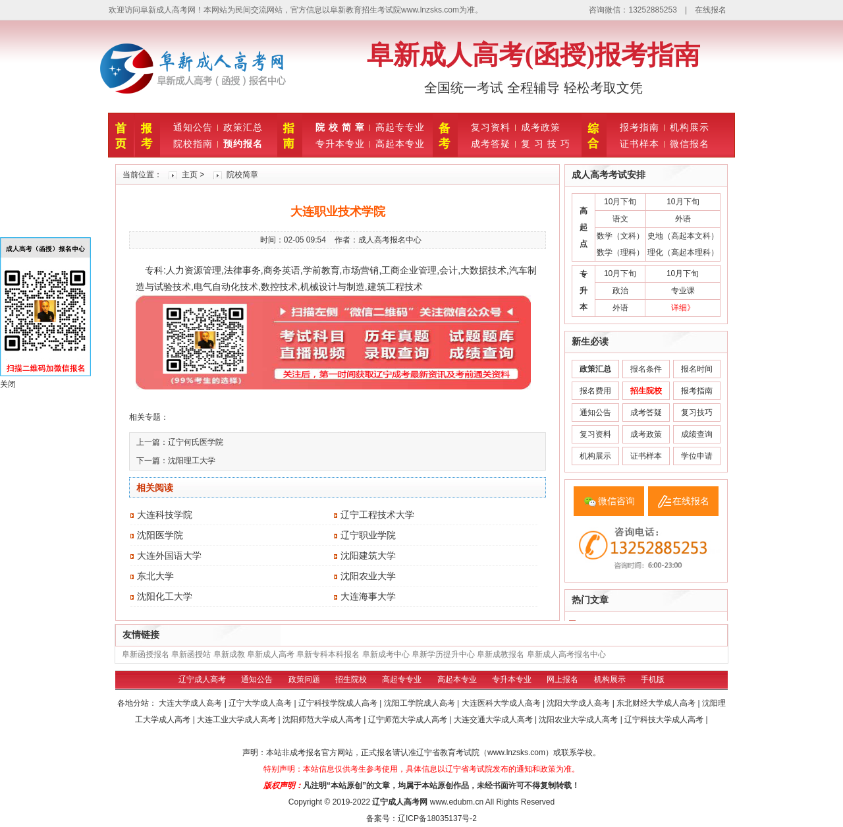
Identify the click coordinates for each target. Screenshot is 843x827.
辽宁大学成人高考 (261, 703)
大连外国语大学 (169, 555)
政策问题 (304, 679)
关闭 (8, 384)
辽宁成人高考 (202, 679)
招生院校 (351, 679)
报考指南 (639, 127)
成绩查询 (697, 434)
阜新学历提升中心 (443, 654)
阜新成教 (229, 654)
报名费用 (595, 390)
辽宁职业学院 (368, 535)
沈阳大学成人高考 (579, 703)
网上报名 (562, 679)
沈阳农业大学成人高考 (579, 719)
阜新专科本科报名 (328, 654)
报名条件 (646, 369)
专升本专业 (340, 143)
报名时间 (697, 369)
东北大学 (155, 576)
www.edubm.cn (456, 802)
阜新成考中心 (386, 654)
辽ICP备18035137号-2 (437, 818)
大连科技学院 (164, 514)
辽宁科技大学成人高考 (664, 719)
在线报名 (710, 9)
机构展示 (689, 127)
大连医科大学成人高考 (502, 703)
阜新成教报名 (500, 654)
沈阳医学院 (160, 535)
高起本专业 (400, 143)
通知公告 (193, 127)
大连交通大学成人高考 (494, 719)
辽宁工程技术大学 (377, 514)
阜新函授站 (191, 654)
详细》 (683, 307)
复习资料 (490, 127)
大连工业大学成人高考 (237, 719)
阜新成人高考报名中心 (566, 654)
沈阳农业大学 (368, 576)
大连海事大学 (368, 596)
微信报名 (689, 143)
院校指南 (193, 143)
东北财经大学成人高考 (656, 703)
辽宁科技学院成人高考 (338, 703)
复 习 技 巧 (545, 143)
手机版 (653, 679)
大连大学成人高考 (191, 703)
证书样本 (639, 143)
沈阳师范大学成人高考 (323, 719)
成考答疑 (490, 143)
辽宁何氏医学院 (195, 442)
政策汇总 (243, 127)
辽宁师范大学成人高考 (408, 719)
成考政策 (540, 127)
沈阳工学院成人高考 (420, 703)
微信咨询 (616, 501)
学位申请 (697, 456)
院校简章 (242, 174)
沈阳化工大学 (164, 596)
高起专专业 (400, 127)
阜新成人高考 (270, 654)
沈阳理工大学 (191, 460)
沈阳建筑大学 (368, 555)
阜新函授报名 (145, 654)
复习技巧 (697, 412)
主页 (190, 174)
